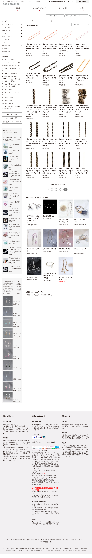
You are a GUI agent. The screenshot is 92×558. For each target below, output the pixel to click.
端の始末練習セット (49, 216)
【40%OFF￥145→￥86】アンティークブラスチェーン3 (66, 78)
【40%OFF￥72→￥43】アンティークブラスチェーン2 (49, 78)
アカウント (69, 1)
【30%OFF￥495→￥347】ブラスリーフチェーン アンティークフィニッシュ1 (82, 109)
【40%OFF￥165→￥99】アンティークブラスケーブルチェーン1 (33, 141)
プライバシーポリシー (77, 539)
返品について (45, 539)
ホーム (28, 21)
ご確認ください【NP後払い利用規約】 (44, 470)
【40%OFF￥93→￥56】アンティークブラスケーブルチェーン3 (65, 141)
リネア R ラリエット (65, 249)
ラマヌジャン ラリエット (80, 221)
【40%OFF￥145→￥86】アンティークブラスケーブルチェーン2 (49, 141)
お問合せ (83, 9)
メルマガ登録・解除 (57, 1)
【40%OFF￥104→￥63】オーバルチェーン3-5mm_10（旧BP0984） (49, 47)
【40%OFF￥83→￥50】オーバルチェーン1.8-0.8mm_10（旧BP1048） (82, 47)
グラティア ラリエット (33, 250)
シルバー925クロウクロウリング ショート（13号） (50, 276)
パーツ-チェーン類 (47, 21)
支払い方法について (19, 539)
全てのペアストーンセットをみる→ (11, 293)
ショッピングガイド (39, 9)
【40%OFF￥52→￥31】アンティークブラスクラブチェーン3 (81, 171)
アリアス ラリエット (33, 277)
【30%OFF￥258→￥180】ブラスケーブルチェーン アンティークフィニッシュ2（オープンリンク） (33, 110)
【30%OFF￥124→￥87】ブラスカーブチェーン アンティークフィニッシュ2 (49, 109)
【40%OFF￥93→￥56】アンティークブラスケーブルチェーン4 (81, 141)
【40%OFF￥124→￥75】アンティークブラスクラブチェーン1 (49, 171)
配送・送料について (33, 539)
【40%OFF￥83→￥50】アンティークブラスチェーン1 (33, 76)
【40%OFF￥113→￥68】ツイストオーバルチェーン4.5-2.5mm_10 (33, 47)
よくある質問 (63, 9)
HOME (18, 9)
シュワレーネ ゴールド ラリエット (65, 278)
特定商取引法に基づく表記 (59, 539)
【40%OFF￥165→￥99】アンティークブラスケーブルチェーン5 (33, 171)
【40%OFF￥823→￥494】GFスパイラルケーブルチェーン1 (82, 78)
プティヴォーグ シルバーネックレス (65, 221)
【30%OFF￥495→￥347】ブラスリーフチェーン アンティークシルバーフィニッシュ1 (66, 109)
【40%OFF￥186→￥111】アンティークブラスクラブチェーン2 (66, 171)
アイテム (82, 2)
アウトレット (36, 21)
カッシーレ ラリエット (80, 250)
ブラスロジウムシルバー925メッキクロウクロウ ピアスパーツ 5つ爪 (34, 219)
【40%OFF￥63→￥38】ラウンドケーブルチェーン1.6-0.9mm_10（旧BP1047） (66, 47)
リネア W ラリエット (49, 249)
